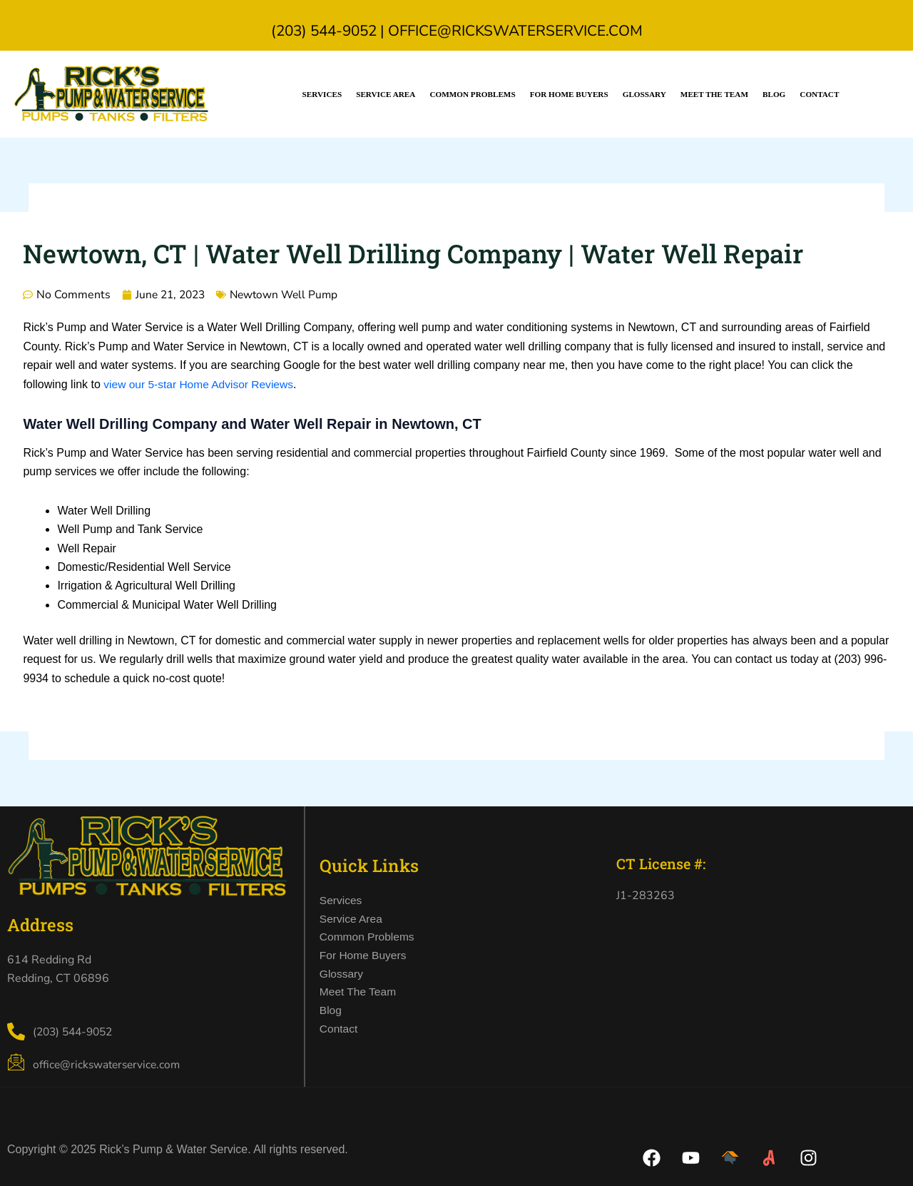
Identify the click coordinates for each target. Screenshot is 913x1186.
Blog (773, 94)
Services (322, 94)
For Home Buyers (569, 94)
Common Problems (472, 94)
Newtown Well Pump (291, 295)
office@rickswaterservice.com (515, 31)
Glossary (644, 94)
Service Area (385, 94)
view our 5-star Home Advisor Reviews (201, 384)
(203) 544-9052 (324, 31)
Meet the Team (714, 94)
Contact (819, 94)
